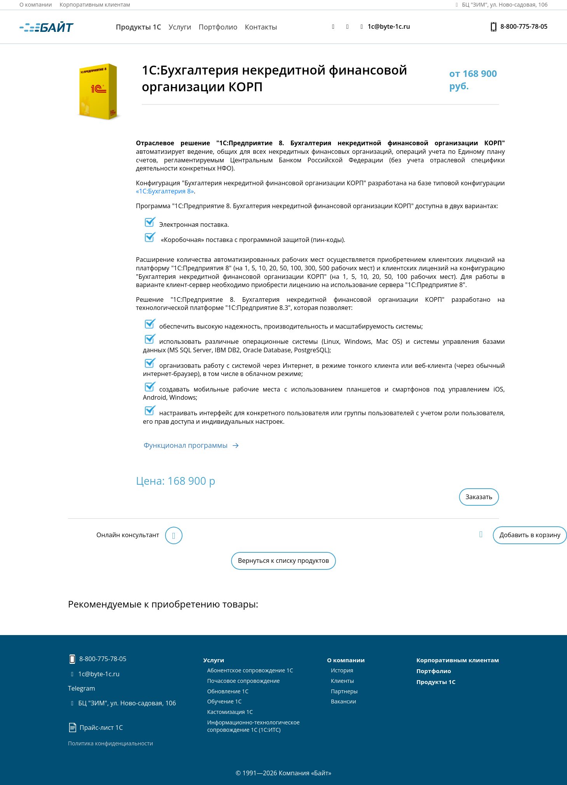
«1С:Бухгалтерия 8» (165, 191)
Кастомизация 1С (230, 711)
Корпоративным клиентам (95, 4)
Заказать (479, 497)
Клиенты (342, 680)
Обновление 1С (228, 691)
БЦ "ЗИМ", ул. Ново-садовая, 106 (122, 703)
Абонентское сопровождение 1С (250, 670)
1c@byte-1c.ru (383, 27)
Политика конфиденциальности (110, 743)
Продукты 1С (138, 26)
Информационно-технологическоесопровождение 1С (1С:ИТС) (253, 726)
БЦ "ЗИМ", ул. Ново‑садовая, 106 (500, 4)
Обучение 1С (224, 701)
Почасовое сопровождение (243, 680)
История (342, 670)
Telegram (81, 688)
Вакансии (343, 701)
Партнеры (344, 691)
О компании (35, 4)
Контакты (261, 26)
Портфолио (218, 26)
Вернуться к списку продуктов (283, 560)
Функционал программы (193, 443)
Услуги (180, 26)
